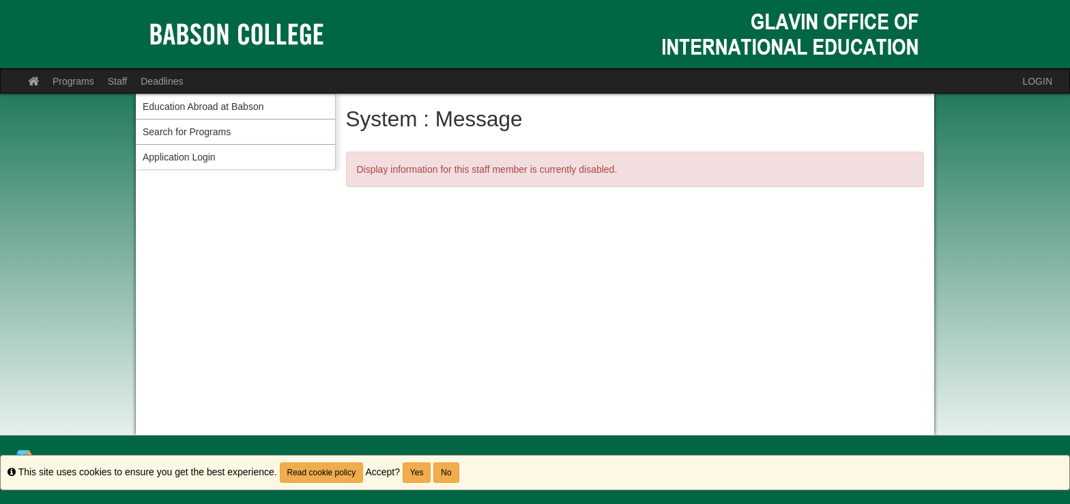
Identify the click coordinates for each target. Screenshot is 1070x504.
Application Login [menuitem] (179, 157)
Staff (118, 81)
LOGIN (1037, 81)
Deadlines (162, 81)
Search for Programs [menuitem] (187, 131)
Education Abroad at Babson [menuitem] (203, 106)
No (446, 472)
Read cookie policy (321, 472)
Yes (417, 472)
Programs (73, 81)
